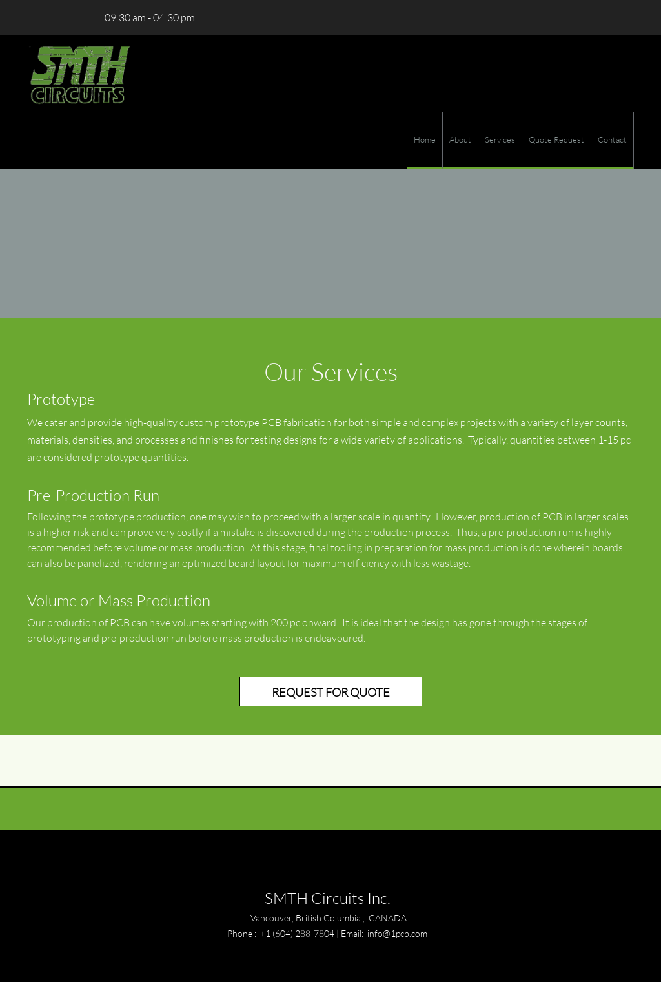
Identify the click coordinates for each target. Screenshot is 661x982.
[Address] (75, 17)
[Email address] (56, 17)
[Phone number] (36, 17)
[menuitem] (424, 140)
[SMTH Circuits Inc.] (79, 73)
